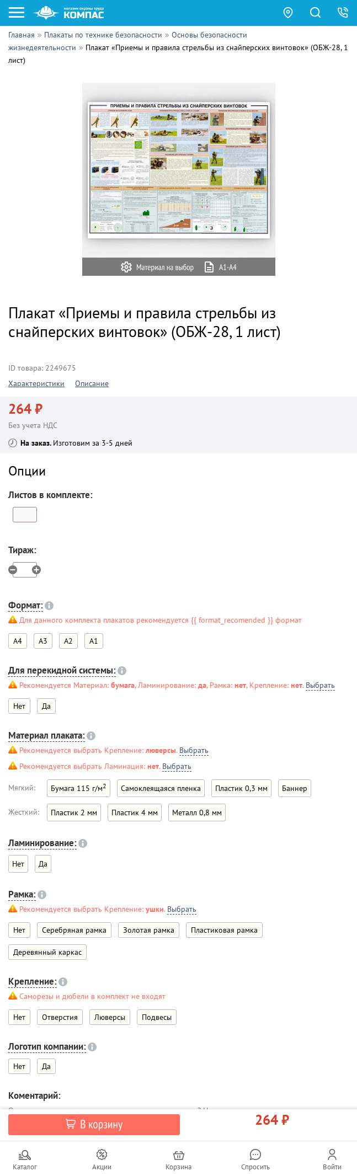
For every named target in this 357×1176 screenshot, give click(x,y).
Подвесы (157, 1017)
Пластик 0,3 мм (241, 788)
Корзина (178, 1167)
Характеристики (36, 383)
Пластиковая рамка (224, 930)
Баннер (294, 788)
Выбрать (320, 685)
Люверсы (109, 1017)
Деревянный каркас (47, 952)
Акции (101, 1167)
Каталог (25, 1167)
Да (46, 706)
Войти (332, 1167)
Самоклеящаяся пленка (161, 788)
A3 (43, 641)
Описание (92, 383)
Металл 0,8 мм (197, 812)
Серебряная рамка (74, 930)
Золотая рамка (148, 930)
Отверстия (60, 1017)
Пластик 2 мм (74, 812)
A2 (68, 641)
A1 (93, 641)
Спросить (255, 1167)
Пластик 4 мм (134, 812)
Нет (19, 930)
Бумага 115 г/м (78, 787)
